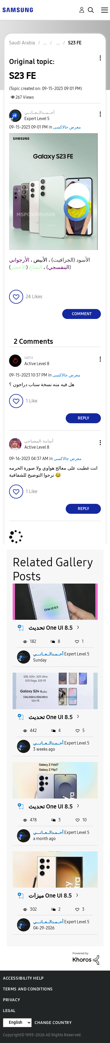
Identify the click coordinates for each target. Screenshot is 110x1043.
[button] (90, 114)
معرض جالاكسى (67, 127)
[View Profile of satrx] (28, 357)
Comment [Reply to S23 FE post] (82, 313)
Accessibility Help (23, 978)
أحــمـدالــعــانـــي (48, 654)
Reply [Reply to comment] (83, 418)
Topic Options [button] (90, 58)
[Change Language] (17, 1022)
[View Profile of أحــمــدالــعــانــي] (39, 112)
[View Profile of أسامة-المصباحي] (38, 441)
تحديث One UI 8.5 (50, 627)
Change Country (53, 1022)
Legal (9, 1010)
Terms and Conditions (28, 989)
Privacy (11, 999)
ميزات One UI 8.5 (50, 895)
